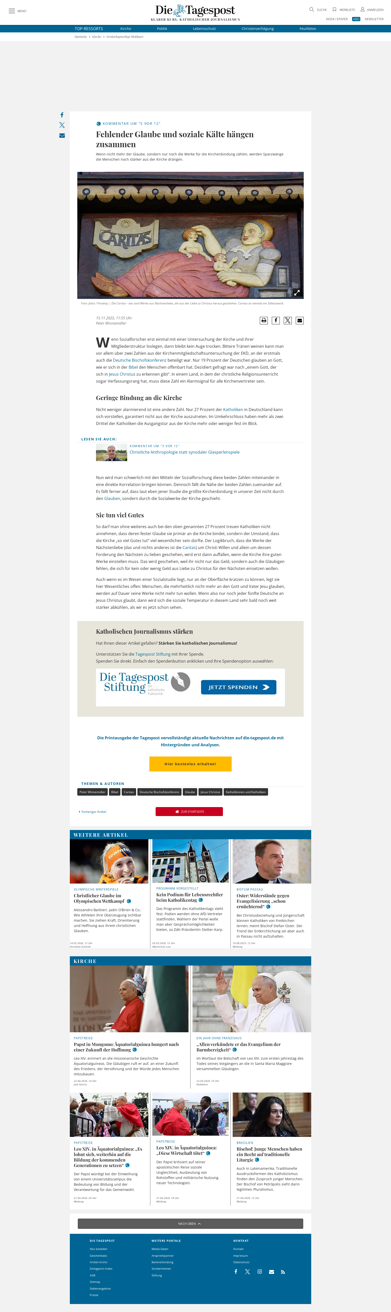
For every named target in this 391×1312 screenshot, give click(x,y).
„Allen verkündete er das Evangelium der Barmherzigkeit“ (238, 1047)
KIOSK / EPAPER (337, 19)
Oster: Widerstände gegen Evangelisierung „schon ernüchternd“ (263, 901)
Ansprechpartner (163, 1255)
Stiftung (157, 1275)
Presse (94, 1295)
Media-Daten (160, 1249)
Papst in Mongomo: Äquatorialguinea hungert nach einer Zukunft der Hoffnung (126, 1047)
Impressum (240, 1255)
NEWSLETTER (374, 19)
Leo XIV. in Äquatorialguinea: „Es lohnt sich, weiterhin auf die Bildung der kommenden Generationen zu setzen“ (108, 1157)
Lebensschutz (204, 28)
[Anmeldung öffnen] (372, 10)
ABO (356, 19)
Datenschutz (241, 1262)
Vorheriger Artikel (91, 812)
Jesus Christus (122, 374)
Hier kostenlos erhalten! (190, 763)
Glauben (112, 498)
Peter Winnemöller (92, 792)
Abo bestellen (98, 1249)
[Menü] (16, 11)
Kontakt (238, 1249)
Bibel (133, 367)
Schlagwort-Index (101, 1268)
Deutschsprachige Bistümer (124, 37)
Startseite (81, 37)
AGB (92, 1275)
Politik (162, 28)
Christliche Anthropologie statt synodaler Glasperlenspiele (185, 452)
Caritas (189, 547)
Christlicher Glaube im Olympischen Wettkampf (99, 898)
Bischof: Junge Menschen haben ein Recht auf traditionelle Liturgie (269, 1154)
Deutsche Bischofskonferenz (140, 360)
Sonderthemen (161, 1268)
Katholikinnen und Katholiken (246, 792)
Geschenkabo (98, 1255)
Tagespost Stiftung (153, 654)
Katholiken (233, 409)
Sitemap (95, 1282)
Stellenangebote (100, 1288)
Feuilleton (308, 28)
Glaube (190, 792)
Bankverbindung (162, 1262)
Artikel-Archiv (98, 1262)
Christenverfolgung (258, 28)
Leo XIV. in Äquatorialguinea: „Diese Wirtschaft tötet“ (186, 1150)
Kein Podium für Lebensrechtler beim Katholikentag (189, 897)
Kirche (125, 28)
